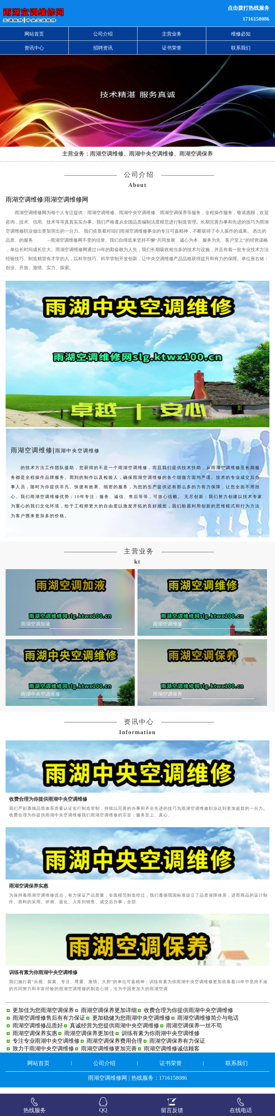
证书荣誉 (171, 48)
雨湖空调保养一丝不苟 (194, 1032)
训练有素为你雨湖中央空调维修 (43, 978)
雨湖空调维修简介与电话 (208, 1024)
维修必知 (241, 34)
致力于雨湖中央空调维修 (43, 1055)
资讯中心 (34, 48)
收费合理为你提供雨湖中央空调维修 (48, 805)
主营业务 (171, 34)
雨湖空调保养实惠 (28, 892)
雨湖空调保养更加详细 (109, 1016)
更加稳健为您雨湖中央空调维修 (131, 1024)
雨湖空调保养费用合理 (114, 1047)
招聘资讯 (103, 48)
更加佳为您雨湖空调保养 (43, 1016)
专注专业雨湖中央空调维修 (46, 1047)
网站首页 (34, 34)
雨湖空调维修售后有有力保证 (49, 1024)
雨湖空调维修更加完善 (109, 1055)
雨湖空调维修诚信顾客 (172, 1055)
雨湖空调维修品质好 (38, 1032)
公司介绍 (103, 34)
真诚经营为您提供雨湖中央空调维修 (114, 1032)
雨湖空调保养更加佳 (89, 1039)
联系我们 (241, 48)
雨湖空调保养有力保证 (177, 1047)
